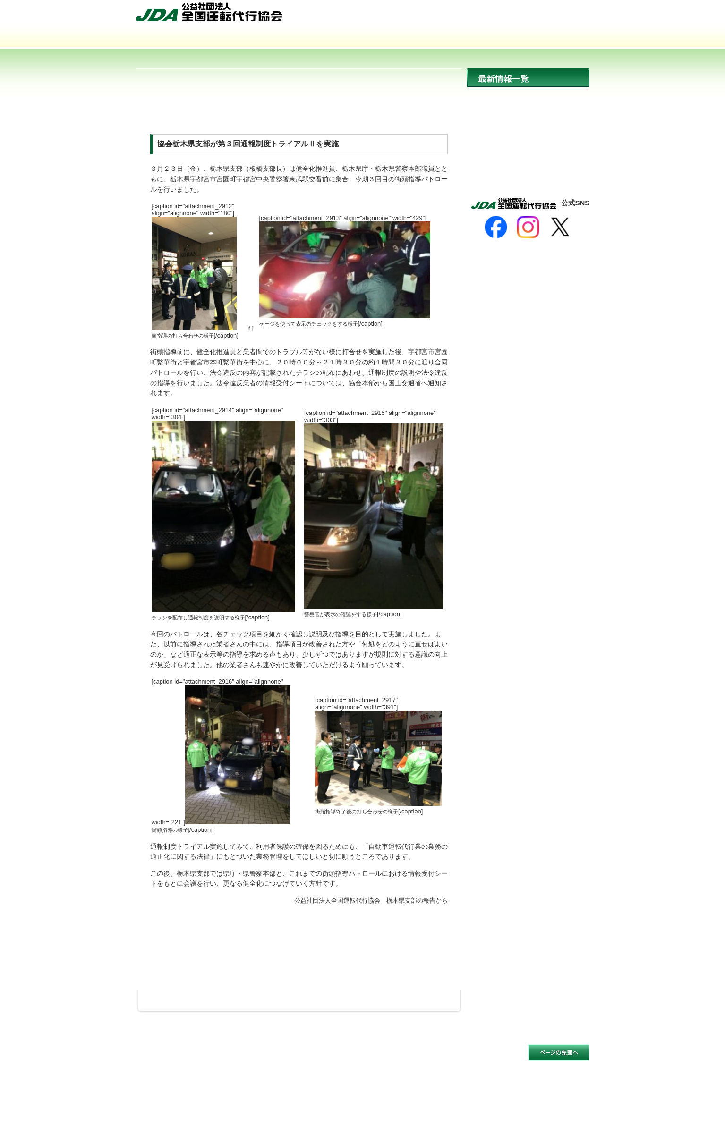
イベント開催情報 (528, 138)
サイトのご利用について (172, 1058)
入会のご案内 (544, 38)
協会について (181, 38)
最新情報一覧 (528, 77)
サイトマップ (511, 15)
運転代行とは (272, 38)
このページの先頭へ (558, 1052)
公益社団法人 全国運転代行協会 (209, 11)
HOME (465, 15)
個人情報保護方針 (244, 1058)
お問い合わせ (564, 15)
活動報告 (528, 159)
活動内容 (362, 38)
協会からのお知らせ (528, 118)
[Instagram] (528, 227)
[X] (560, 227)
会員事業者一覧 (453, 38)
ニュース (528, 98)
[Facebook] (496, 227)
